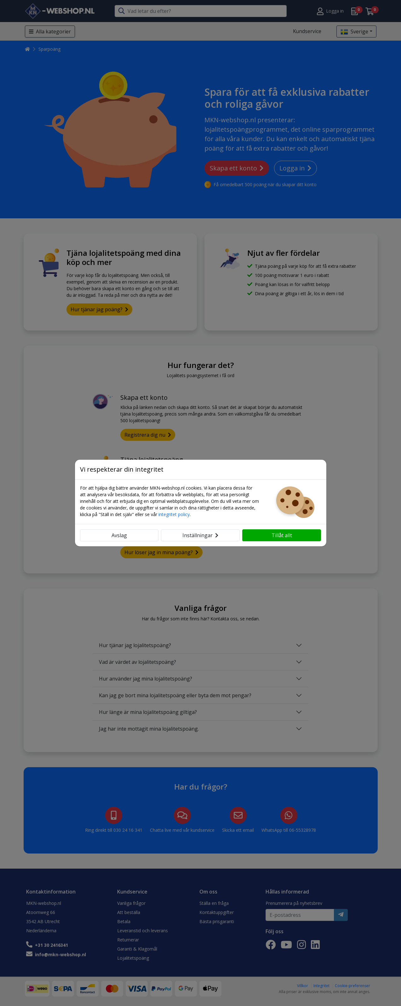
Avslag (119, 535)
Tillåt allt (282, 535)
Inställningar (200, 535)
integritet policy (174, 514)
